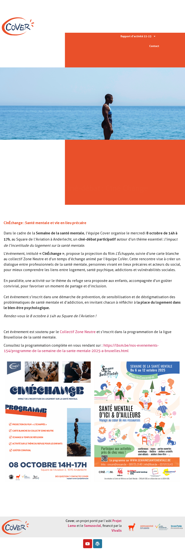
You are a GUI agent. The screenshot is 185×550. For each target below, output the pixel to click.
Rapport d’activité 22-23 (138, 36)
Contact (154, 46)
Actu (150, 26)
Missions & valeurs (142, 16)
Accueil (151, 6)
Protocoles (132, 26)
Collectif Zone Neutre (77, 332)
